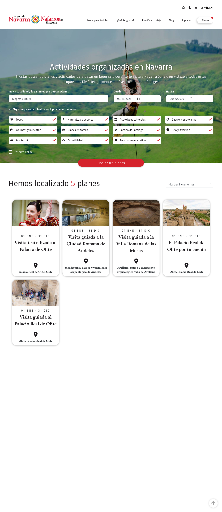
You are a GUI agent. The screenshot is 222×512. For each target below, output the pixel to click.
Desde (117, 91)
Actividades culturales (137, 120)
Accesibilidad (85, 140)
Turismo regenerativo (137, 140)
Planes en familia (85, 130)
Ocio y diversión (189, 130)
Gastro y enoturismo (189, 120)
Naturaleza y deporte (85, 120)
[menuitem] (98, 20)
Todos (33, 120)
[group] (33, 120)
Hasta (170, 91)
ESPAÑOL (207, 7)
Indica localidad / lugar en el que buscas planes (39, 91)
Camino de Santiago (137, 130)
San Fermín (33, 140)
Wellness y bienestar (33, 130)
